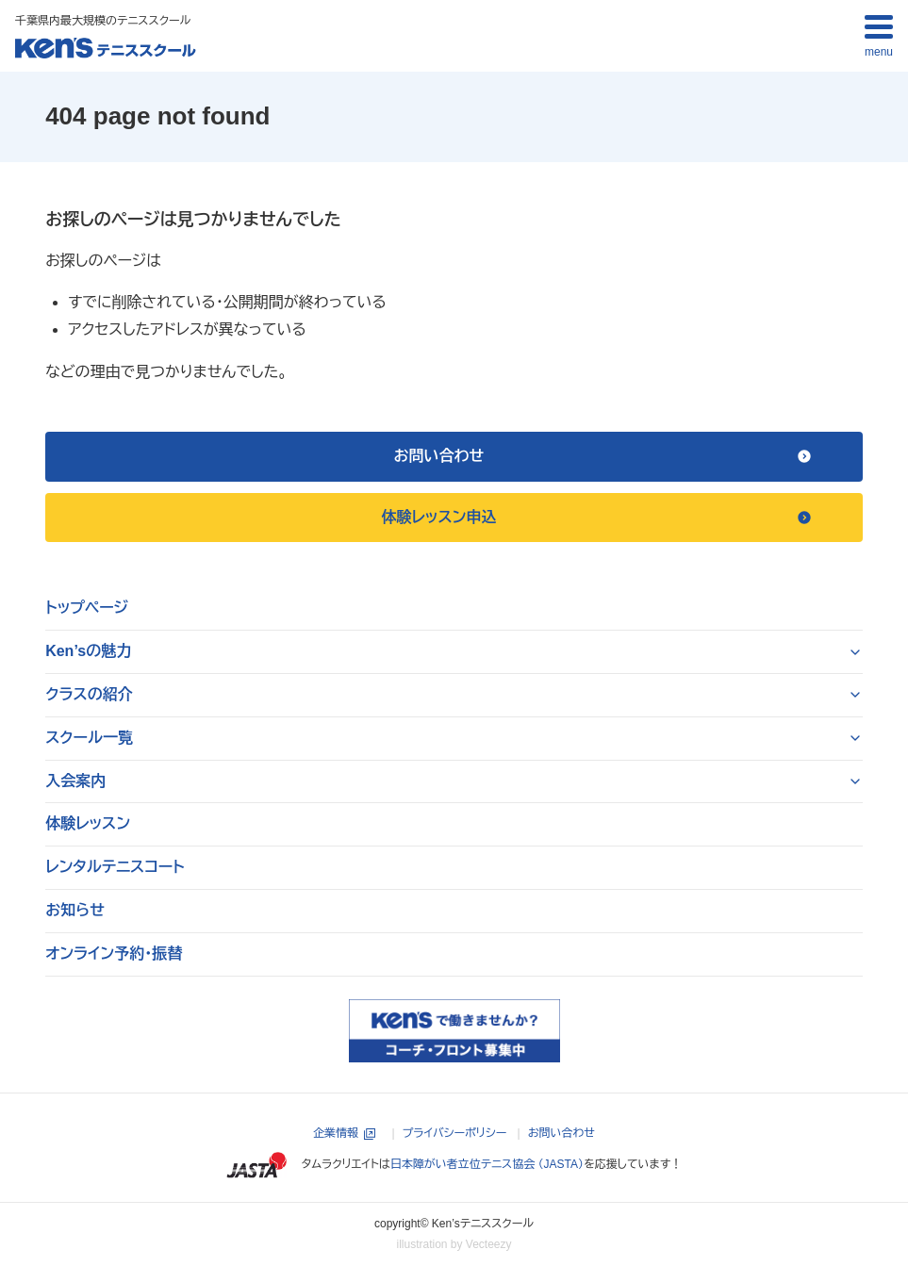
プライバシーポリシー (455, 1133)
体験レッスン (87, 823)
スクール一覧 (89, 738)
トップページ (86, 608)
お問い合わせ (561, 1133)
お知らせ (75, 910)
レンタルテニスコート (115, 867)
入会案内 (75, 781)
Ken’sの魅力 (88, 651)
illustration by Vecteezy (453, 1244)
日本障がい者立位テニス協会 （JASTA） (487, 1164)
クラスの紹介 (89, 694)
